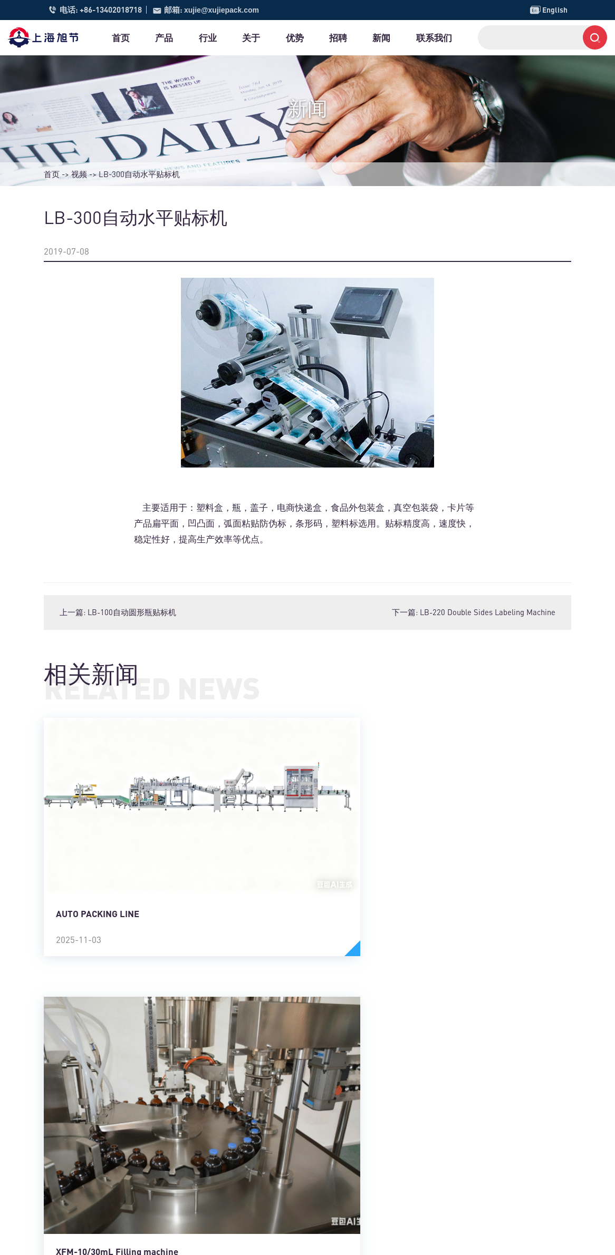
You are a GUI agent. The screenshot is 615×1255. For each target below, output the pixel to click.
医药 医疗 (236, 1097)
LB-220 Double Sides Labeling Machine (487, 612)
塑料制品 (235, 1156)
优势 (326, 37)
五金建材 (235, 1144)
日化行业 (235, 1191)
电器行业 (235, 1120)
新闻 (426, 37)
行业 (227, 37)
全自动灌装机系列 (364, 1156)
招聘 (376, 37)
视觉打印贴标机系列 (368, 1120)
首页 (128, 37)
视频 (79, 174)
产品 (178, 37)
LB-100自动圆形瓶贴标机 (132, 612)
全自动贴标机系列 (364, 1085)
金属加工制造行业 (250, 1109)
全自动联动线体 (360, 1180)
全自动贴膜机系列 (364, 1132)
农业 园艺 (236, 1204)
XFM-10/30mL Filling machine (403, 916)
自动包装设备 (356, 1204)
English (548, 10)
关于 (277, 37)
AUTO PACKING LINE (97, 871)
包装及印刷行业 (246, 1132)
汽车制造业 (238, 1180)
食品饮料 (235, 1085)
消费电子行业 (242, 1168)
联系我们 (484, 37)
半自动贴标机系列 (364, 1097)
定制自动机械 (356, 1191)
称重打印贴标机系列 (368, 1109)
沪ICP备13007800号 (225, 1240)
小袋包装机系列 (360, 1168)
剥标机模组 (352, 1144)
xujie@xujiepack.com (224, 9)
